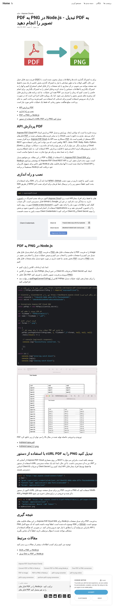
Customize (82, 598)
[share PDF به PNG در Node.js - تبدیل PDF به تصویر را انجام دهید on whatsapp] (64, 596)
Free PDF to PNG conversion (82, 568)
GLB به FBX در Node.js (29, 550)
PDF (37, 79)
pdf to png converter (59, 573)
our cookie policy (87, 587)
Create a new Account (42, 205)
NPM (50, 181)
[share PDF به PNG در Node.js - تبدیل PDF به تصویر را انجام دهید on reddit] (55, 596)
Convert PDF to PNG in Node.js (29, 568)
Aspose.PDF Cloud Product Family (30, 564)
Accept (91, 592)
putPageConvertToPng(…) (41, 278)
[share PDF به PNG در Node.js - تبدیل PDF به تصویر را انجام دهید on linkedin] (50, 596)
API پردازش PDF (26, 107)
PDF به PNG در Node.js (29, 115)
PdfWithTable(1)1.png (29, 446)
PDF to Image (23, 573)
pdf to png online (76, 573)
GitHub (58, 181)
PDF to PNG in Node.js (40, 573)
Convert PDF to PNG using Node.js (56, 568)
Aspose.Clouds (28, 13)
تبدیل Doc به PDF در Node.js (31, 554)
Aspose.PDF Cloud (25, 132)
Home (6, 3)
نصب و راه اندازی (26, 111)
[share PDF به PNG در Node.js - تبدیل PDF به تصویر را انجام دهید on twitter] (45, 596)
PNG (50, 157)
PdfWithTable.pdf (27, 442)
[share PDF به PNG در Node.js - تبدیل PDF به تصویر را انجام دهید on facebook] (59, 596)
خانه (18, 13)
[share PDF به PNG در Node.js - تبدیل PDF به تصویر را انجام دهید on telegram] (69, 596)
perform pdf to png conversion (48, 577)
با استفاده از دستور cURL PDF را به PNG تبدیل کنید (40, 119)
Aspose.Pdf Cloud (39, 139)
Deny (100, 598)
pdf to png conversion (26, 577)
